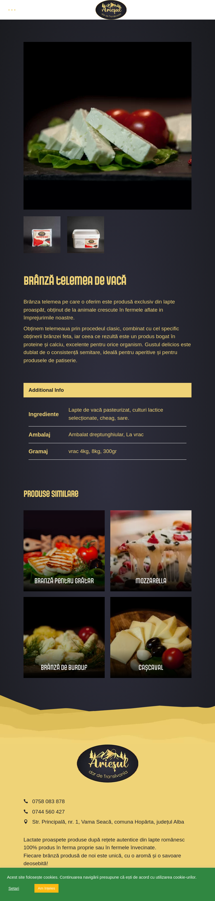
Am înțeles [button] (46, 888)
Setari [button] (13, 888)
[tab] (107, 390)
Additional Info (46, 390)
